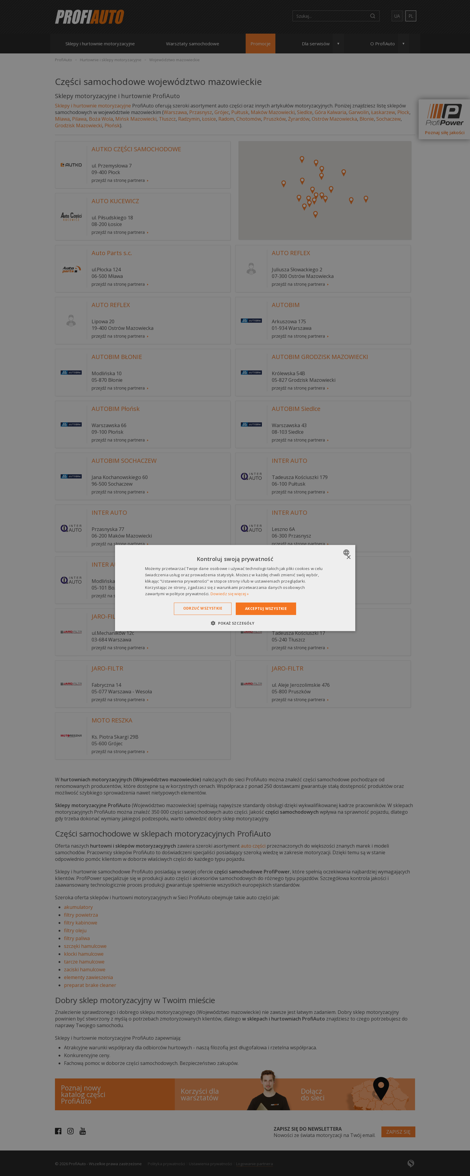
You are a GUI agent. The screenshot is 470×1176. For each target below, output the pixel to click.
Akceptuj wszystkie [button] (266, 608)
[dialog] (235, 588)
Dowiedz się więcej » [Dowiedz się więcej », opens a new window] (230, 593)
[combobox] (347, 553)
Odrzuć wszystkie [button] (202, 608)
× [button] (348, 557)
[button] (234, 622)
